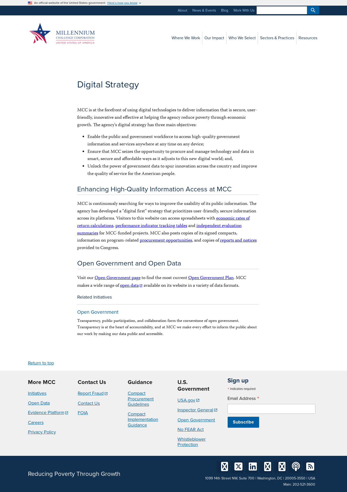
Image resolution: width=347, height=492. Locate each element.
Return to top (41, 363)
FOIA (83, 412)
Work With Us (243, 10)
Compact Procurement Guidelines (141, 399)
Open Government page (118, 278)
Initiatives (37, 393)
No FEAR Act (190, 429)
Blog (224, 10)
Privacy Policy (42, 432)
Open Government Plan (211, 278)
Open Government (97, 312)
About (182, 10)
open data (129, 286)
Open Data (39, 403)
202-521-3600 (304, 484)
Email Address (243, 398)
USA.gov (186, 400)
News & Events (204, 10)
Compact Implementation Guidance (143, 419)
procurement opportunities (166, 240)
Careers (36, 422)
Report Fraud (91, 393)
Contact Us (89, 403)
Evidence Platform (46, 412)
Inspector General (195, 410)
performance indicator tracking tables (151, 226)
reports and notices (238, 240)
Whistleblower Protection (191, 442)
